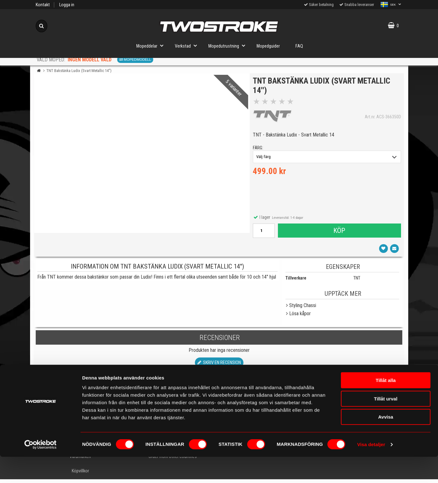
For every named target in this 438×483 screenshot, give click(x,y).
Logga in (66, 5)
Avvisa (385, 443)
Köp (339, 232)
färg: (259, 149)
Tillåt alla (386, 406)
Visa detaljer (371, 470)
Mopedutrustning (228, 45)
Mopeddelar (151, 45)
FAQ (299, 46)
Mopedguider (268, 46)
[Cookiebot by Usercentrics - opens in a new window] (40, 470)
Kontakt (43, 5)
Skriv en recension (219, 366)
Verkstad (188, 45)
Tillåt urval (386, 425)
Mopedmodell (135, 59)
